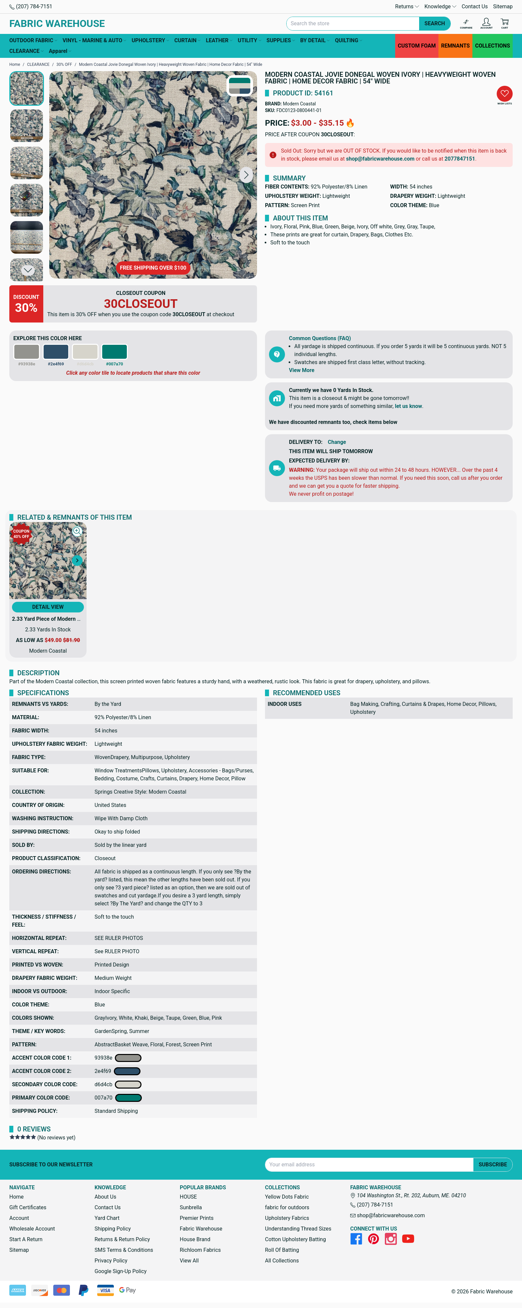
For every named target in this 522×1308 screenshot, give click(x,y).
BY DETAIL (315, 41)
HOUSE (188, 1197)
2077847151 (459, 159)
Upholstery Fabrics (287, 1218)
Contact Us (475, 6)
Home (16, 1197)
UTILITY (249, 41)
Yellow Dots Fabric (287, 1197)
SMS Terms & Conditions (124, 1250)
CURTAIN (187, 41)
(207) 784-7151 (30, 6)
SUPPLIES (281, 41)
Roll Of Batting (282, 1250)
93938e (118, 1058)
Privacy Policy (111, 1260)
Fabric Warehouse (201, 1229)
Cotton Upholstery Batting (295, 1239)
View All (189, 1260)
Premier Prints (196, 1218)
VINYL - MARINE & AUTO (95, 41)
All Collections (282, 1260)
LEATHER (219, 41)
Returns (407, 6)
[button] (246, 175)
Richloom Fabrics (200, 1250)
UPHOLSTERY (150, 41)
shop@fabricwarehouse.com (380, 159)
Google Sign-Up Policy (120, 1271)
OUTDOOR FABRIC (33, 41)
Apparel (60, 51)
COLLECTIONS (492, 46)
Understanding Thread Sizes (298, 1229)
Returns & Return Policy (122, 1239)
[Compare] (466, 24)
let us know (408, 406)
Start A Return (26, 1239)
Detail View (48, 607)
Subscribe (493, 1164)
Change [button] (337, 442)
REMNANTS (455, 46)
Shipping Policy (113, 1229)
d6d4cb (118, 1085)
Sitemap (503, 6)
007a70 (118, 1098)
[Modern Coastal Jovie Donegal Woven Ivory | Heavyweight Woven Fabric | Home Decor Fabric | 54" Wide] (153, 175)
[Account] (486, 24)
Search (434, 23)
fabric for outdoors (287, 1207)
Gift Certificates (27, 1207)
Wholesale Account (32, 1229)
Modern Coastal (299, 103)
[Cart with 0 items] (504, 24)
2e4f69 (117, 1071)
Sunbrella (191, 1207)
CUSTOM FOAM (417, 46)
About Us (105, 1197)
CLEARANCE (26, 51)
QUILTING (348, 41)
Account (19, 1218)
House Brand (195, 1239)
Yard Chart (107, 1218)
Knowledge (440, 6)
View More (301, 370)
